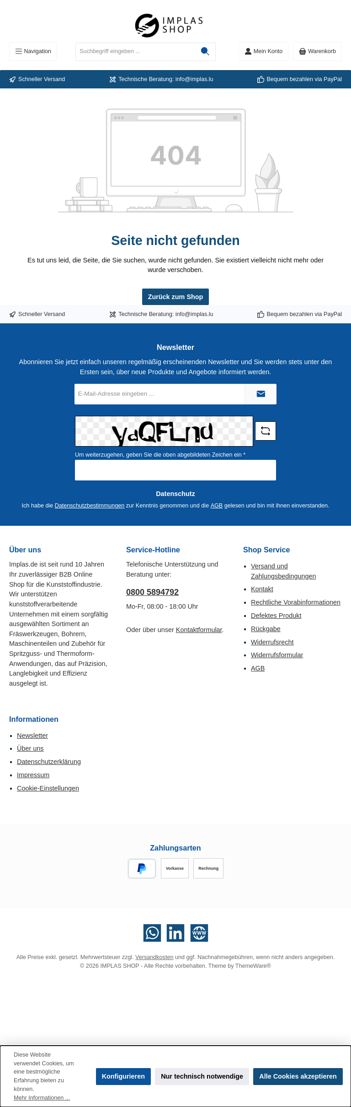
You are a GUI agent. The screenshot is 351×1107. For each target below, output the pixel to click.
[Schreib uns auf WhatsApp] (152, 933)
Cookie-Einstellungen (48, 788)
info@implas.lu (194, 79)
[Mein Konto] (263, 51)
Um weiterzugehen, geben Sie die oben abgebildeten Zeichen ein (160, 455)
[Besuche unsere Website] (199, 933)
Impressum (33, 775)
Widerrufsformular (277, 655)
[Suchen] (205, 52)
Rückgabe (266, 629)
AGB (217, 505)
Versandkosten (154, 957)
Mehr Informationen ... (42, 1098)
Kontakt (262, 589)
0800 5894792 (152, 592)
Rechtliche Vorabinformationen (295, 602)
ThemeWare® (253, 966)
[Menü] (33, 51)
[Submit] (261, 394)
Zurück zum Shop (175, 296)
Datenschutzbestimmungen (90, 505)
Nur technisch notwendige (202, 1076)
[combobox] (135, 52)
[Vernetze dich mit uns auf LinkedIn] (175, 933)
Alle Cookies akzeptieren (298, 1076)
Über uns (30, 748)
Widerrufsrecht (272, 642)
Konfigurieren (123, 1076)
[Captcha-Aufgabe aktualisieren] (265, 431)
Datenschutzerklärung (49, 761)
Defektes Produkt (276, 615)
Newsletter (32, 735)
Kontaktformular (199, 629)
